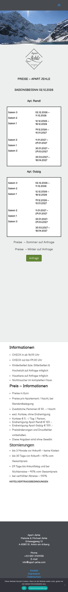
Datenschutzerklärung (37, 588)
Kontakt (34, 570)
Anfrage (34, 258)
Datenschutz (34, 577)
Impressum (34, 573)
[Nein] (64, 585)
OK (24, 588)
